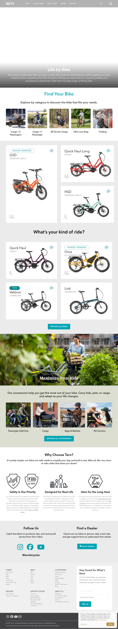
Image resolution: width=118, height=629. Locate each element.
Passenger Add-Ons (18, 431)
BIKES (33, 570)
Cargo (45, 431)
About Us (59, 591)
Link (32, 576)
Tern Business (59, 597)
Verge (32, 582)
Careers (57, 599)
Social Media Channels (61, 601)
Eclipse (33, 574)
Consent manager (29, 625)
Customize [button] (84, 624)
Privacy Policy (18, 625)
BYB (32, 572)
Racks (56, 580)
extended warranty (105, 499)
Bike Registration (35, 597)
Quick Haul (9, 580)
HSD (7, 574)
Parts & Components (61, 584)
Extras (56, 586)
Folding (103, 132)
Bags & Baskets (72, 431)
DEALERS (9, 591)
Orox (7, 578)
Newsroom (58, 593)
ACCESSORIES (60, 570)
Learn (63, 3)
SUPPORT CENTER (38, 591)
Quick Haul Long (11, 582)
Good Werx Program (61, 596)
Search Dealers (87, 546)
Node (32, 580)
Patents (57, 625)
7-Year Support (35, 596)
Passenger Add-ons (60, 572)
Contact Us (34, 605)
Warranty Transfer (36, 599)
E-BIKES (9, 570)
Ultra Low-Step (80, 132)
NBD (7, 576)
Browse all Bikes (59, 327)
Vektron (8, 584)
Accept (110, 624)
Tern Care (33, 593)
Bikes (27, 3)
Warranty (33, 601)
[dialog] (97, 619)
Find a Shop (52, 3)
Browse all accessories (59, 439)
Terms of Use (10, 625)
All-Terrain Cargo (59, 132)
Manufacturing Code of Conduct (44, 625)
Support (72, 3)
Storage (57, 582)
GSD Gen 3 (9, 572)
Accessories (38, 3)
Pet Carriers (100, 431)
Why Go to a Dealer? (12, 596)
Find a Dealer (10, 593)
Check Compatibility (37, 603)
